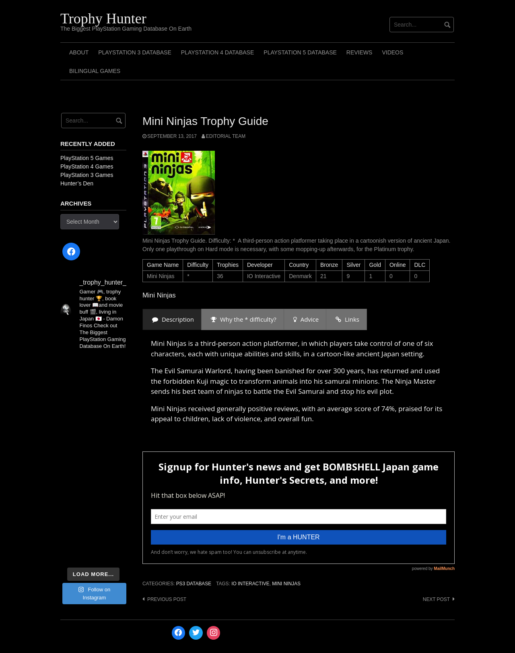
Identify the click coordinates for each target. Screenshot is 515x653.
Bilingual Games (94, 71)
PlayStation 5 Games (86, 158)
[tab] (172, 319)
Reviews (359, 52)
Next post (436, 599)
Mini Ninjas (286, 583)
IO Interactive (250, 583)
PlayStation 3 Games (86, 175)
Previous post (166, 599)
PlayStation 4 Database (217, 52)
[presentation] (172, 319)
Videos (392, 52)
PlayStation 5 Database (300, 52)
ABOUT (79, 52)
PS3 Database (193, 583)
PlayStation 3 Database (134, 52)
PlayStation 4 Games (86, 166)
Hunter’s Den (76, 183)
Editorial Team (225, 136)
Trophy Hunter (103, 18)
